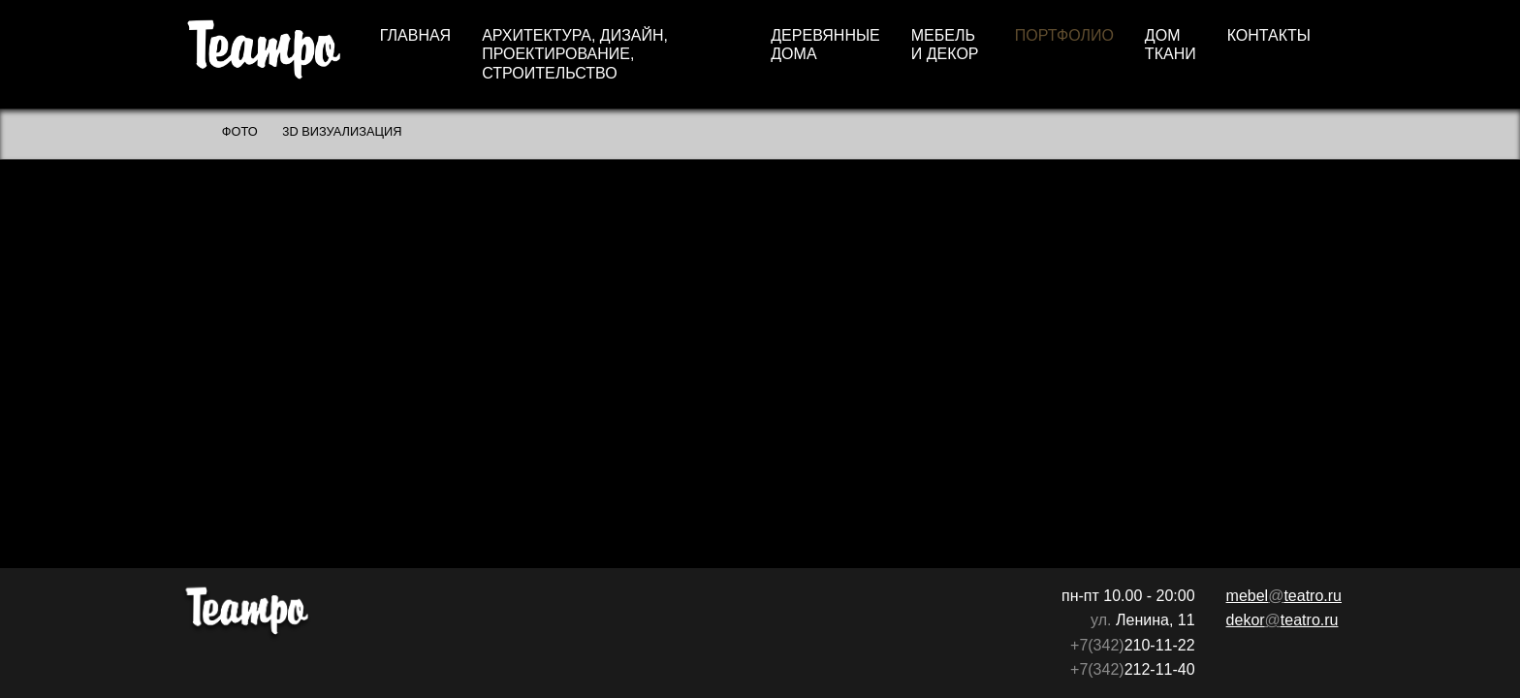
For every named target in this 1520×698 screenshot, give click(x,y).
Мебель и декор (945, 44)
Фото (240, 131)
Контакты (1269, 35)
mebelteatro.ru (1284, 595)
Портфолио (1064, 35)
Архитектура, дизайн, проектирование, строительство (575, 53)
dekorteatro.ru (1282, 620)
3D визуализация (341, 131)
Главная (415, 35)
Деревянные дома (825, 44)
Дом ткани (1170, 44)
